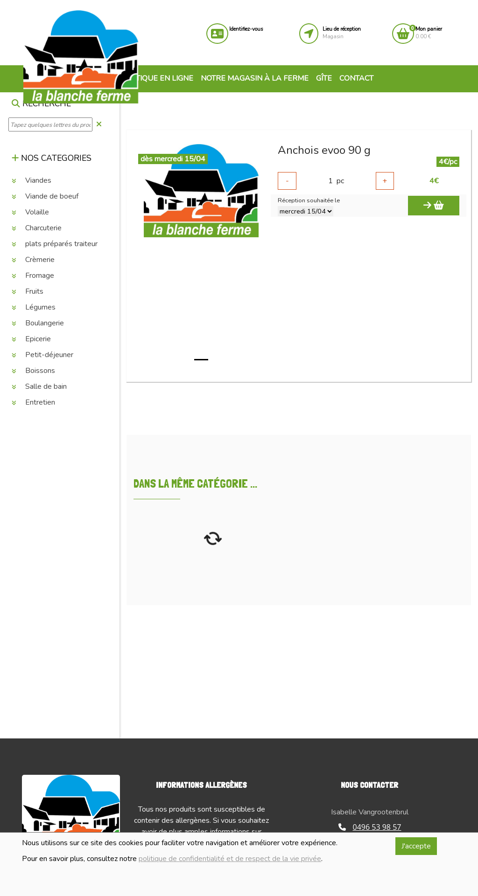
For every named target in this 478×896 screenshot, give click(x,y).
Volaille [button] (30, 212)
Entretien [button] (33, 402)
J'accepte (416, 846)
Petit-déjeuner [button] (42, 355)
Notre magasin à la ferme (255, 78)
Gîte (324, 78)
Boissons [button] (33, 370)
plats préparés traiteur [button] (55, 244)
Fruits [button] (27, 291)
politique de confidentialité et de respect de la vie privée (230, 859)
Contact (356, 78)
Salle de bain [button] (39, 386)
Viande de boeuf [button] (45, 196)
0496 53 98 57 (369, 827)
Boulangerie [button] (38, 323)
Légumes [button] (34, 307)
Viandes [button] (31, 180)
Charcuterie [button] (37, 228)
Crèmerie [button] (33, 260)
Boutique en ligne (151, 78)
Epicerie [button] (31, 339)
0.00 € (428, 33)
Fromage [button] (33, 275)
